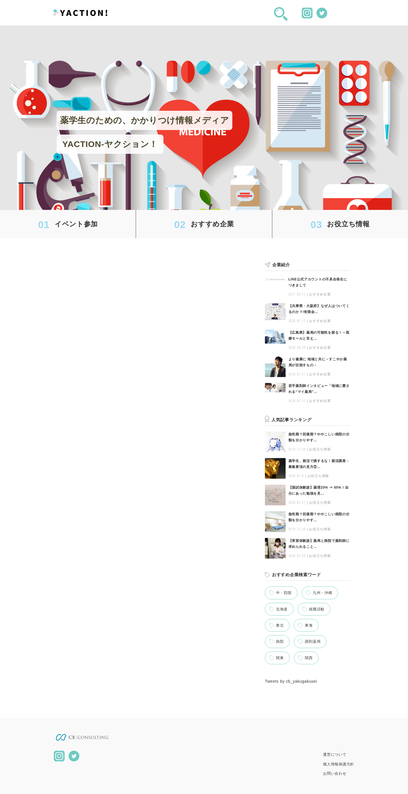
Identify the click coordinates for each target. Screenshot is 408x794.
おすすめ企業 (212, 224)
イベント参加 (76, 224)
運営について (334, 754)
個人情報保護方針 (338, 764)
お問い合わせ (334, 773)
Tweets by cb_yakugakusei (291, 681)
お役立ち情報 (348, 224)
